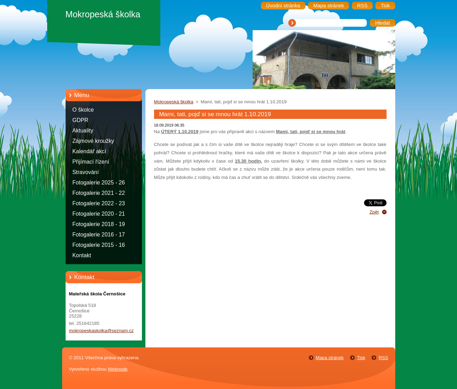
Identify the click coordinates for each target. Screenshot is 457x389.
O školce (83, 110)
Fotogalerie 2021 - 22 (99, 193)
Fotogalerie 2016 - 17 (99, 234)
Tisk (361, 357)
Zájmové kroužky (93, 141)
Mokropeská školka (174, 101)
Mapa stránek (330, 357)
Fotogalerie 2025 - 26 (99, 182)
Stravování (86, 172)
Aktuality (83, 130)
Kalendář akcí (89, 151)
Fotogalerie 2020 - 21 (99, 214)
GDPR (80, 120)
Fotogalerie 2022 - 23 (99, 203)
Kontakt (82, 255)
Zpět (374, 212)
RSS (383, 357)
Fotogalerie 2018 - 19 (99, 224)
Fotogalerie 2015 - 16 (99, 245)
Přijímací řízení (91, 162)
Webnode (118, 369)
